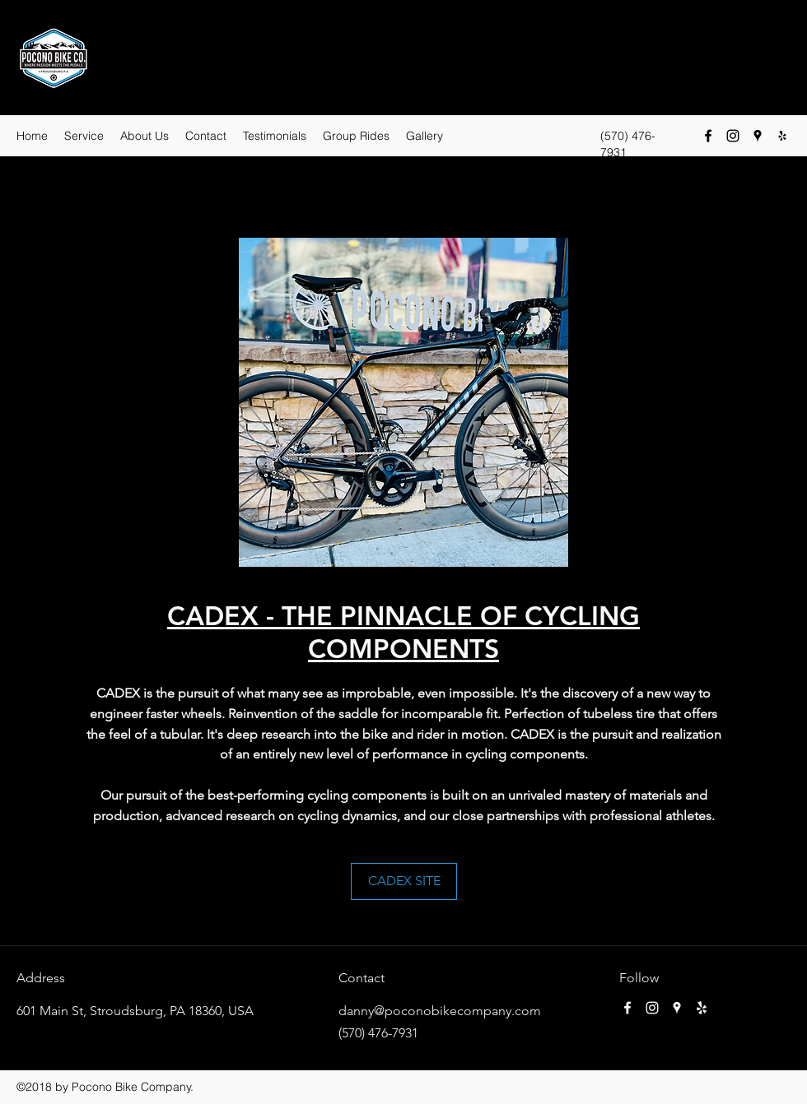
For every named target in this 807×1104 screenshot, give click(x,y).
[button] (403, 402)
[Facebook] (708, 136)
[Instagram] (733, 136)
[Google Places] (757, 136)
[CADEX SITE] (404, 881)
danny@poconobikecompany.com (439, 1010)
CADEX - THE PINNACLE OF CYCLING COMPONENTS (403, 632)
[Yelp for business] (782, 136)
